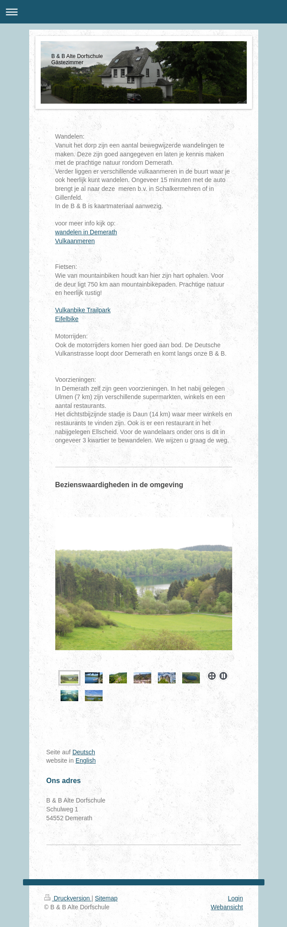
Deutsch (84, 752)
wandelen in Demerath (86, 232)
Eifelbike (67, 318)
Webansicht (227, 907)
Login (235, 898)
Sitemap (106, 898)
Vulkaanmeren (75, 240)
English (86, 760)
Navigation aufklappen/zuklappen (143, 11)
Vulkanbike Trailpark (83, 310)
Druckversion (68, 898)
